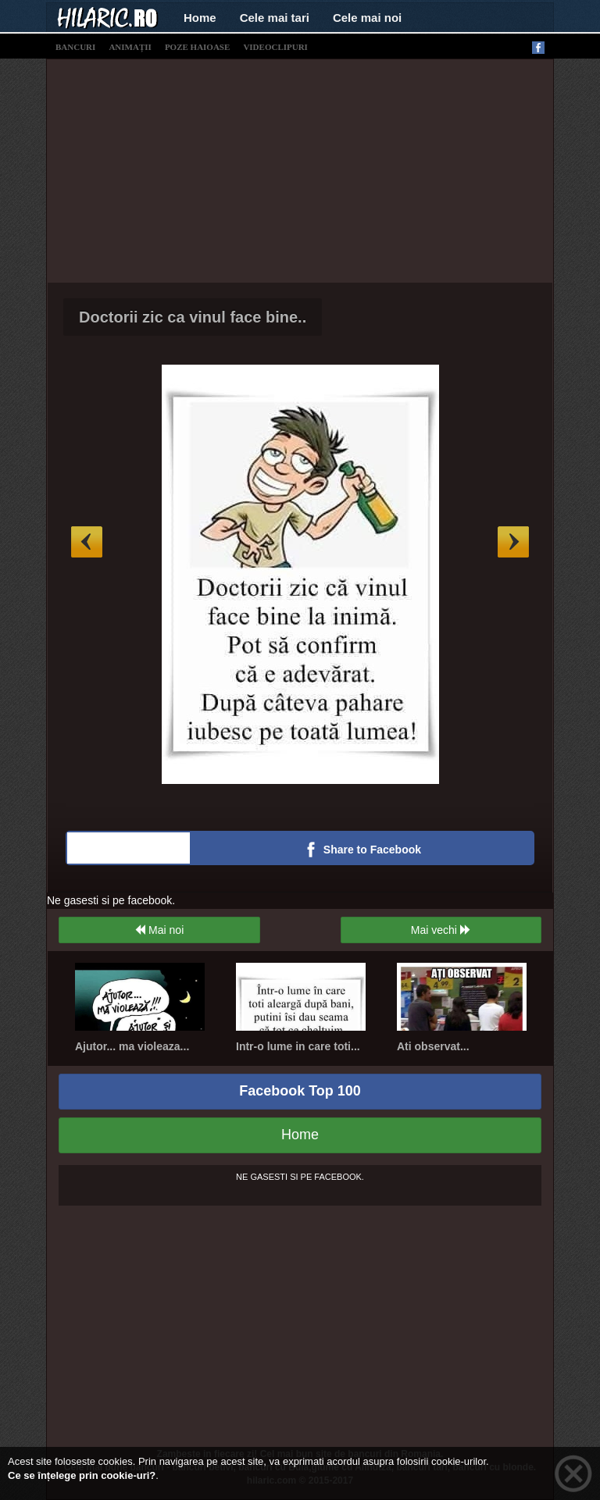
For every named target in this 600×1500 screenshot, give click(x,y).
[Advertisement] (323, 168)
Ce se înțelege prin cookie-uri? (81, 1475)
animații (130, 47)
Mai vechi (441, 930)
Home (200, 17)
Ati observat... (433, 1046)
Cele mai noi (367, 17)
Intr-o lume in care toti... (298, 1046)
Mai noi (159, 930)
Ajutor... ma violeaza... (132, 1046)
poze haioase (197, 47)
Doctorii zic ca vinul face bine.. (192, 317)
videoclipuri (275, 47)
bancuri (75, 47)
